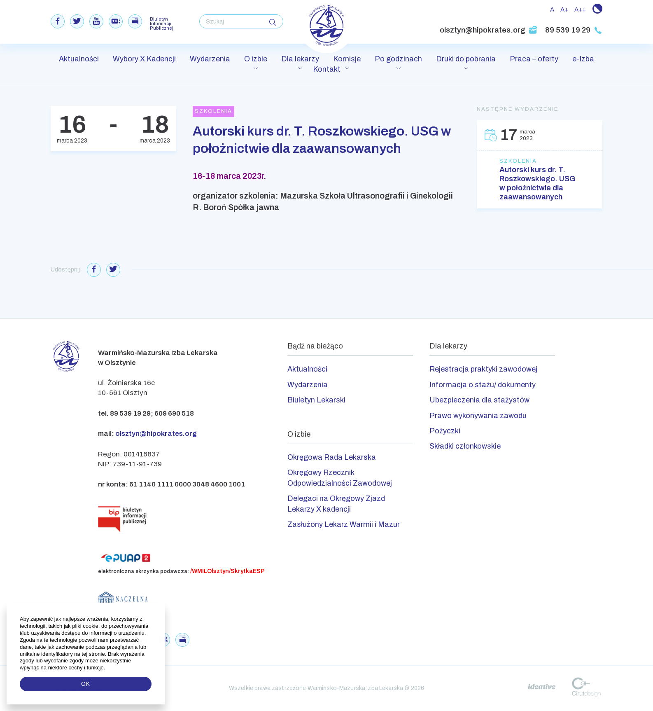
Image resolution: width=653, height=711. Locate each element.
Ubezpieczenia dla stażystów (479, 400)
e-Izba (583, 59)
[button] (106, 668)
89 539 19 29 (573, 30)
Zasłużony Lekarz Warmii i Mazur (343, 524)
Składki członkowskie (465, 446)
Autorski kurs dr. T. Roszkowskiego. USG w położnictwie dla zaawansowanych (537, 183)
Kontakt (326, 69)
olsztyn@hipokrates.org (488, 30)
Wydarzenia (210, 59)
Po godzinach (398, 59)
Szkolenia (518, 161)
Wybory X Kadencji (144, 59)
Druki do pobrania (466, 59)
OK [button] (85, 684)
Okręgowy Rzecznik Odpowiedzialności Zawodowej (339, 477)
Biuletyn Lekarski (316, 400)
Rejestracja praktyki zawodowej (483, 369)
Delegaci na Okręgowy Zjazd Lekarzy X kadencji (336, 503)
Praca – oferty (534, 59)
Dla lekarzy (300, 59)
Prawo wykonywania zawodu (478, 416)
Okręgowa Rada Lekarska (331, 457)
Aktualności (79, 59)
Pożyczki (444, 431)
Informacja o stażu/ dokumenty (482, 385)
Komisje (347, 59)
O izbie (255, 59)
